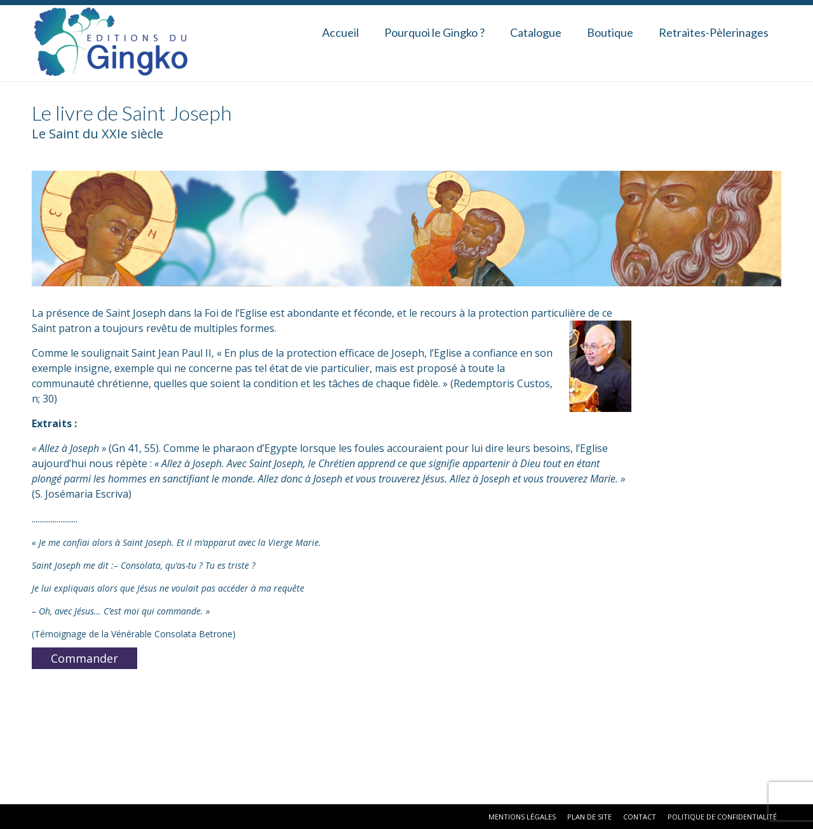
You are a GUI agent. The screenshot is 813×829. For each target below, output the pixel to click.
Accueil (340, 32)
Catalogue (535, 32)
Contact (639, 816)
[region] (406, 228)
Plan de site (589, 816)
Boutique (610, 32)
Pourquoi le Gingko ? (434, 32)
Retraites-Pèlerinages (714, 32)
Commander (84, 658)
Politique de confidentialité (722, 816)
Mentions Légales (522, 816)
